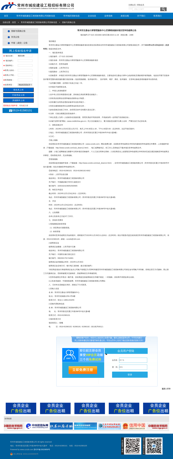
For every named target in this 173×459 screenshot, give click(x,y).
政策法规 (125, 16)
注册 (26, 106)
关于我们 (141, 16)
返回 (163, 389)
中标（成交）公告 (19, 43)
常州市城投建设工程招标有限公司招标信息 (35, 16)
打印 (168, 389)
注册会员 (132, 5)
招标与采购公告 (18, 31)
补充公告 (15, 37)
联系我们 (158, 16)
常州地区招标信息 (71, 16)
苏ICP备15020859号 (42, 449)
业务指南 (108, 16)
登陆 (21, 106)
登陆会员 (140, 5)
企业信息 (92, 16)
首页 (6, 16)
